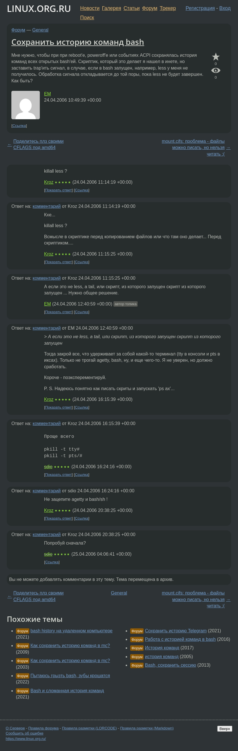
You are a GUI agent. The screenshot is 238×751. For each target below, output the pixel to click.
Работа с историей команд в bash (180, 639)
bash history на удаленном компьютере (71, 630)
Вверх (225, 729)
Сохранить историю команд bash (77, 41)
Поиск (87, 17)
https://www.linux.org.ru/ (26, 739)
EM (47, 93)
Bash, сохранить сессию (170, 665)
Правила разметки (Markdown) (146, 728)
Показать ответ (58, 190)
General (40, 30)
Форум (149, 8)
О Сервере (15, 728)
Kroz (48, 182)
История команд (162, 647)
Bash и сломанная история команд (67, 690)
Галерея (111, 8)
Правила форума (43, 728)
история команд (162, 656)
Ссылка (19, 126)
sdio (48, 466)
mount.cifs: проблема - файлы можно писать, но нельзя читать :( (193, 147)
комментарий (47, 206)
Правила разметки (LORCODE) (89, 728)
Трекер (168, 8)
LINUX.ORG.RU (39, 8)
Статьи (131, 8)
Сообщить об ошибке (25, 733)
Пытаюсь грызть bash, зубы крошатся (70, 675)
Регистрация (200, 8)
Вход (225, 8)
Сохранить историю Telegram (176, 630)
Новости (90, 8)
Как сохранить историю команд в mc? (70, 645)
